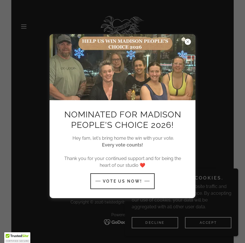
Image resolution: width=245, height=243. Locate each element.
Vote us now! (122, 181)
